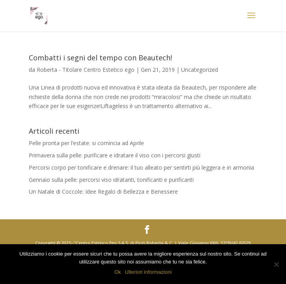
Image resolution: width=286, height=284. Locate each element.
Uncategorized (199, 69)
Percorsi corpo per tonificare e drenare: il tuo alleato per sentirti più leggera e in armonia (141, 167)
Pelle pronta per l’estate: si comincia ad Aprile (86, 143)
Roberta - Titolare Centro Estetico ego (86, 69)
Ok (117, 272)
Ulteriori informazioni (148, 272)
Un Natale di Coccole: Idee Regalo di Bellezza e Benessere (103, 191)
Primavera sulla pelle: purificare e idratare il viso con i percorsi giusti (114, 155)
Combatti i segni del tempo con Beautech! (100, 57)
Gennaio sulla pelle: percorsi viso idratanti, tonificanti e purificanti (111, 179)
